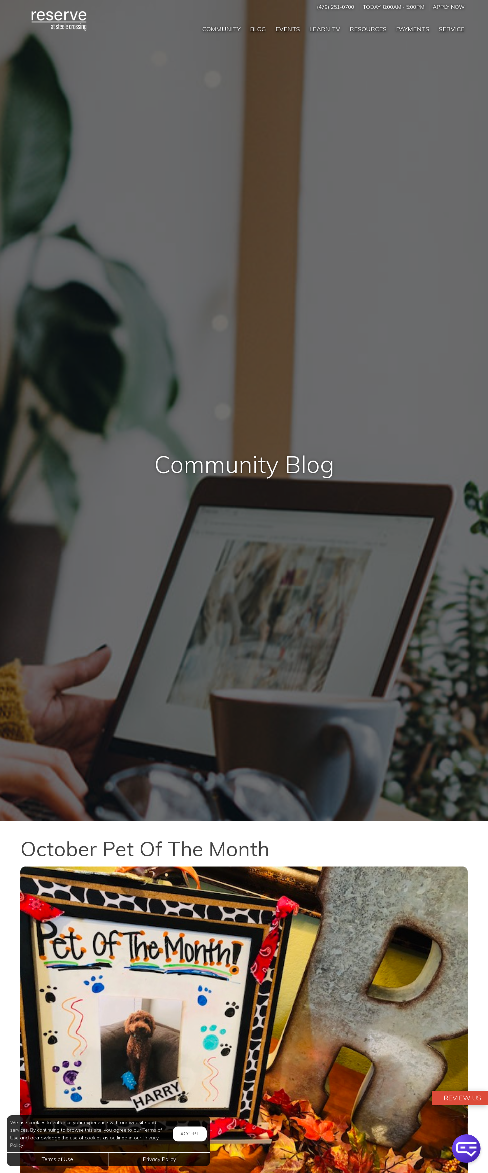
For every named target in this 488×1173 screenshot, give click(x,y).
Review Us (461, 1098)
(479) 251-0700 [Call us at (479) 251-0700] (335, 7)
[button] (466, 1148)
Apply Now (449, 7)
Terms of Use (57, 1159)
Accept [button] (189, 1134)
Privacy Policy (159, 1159)
